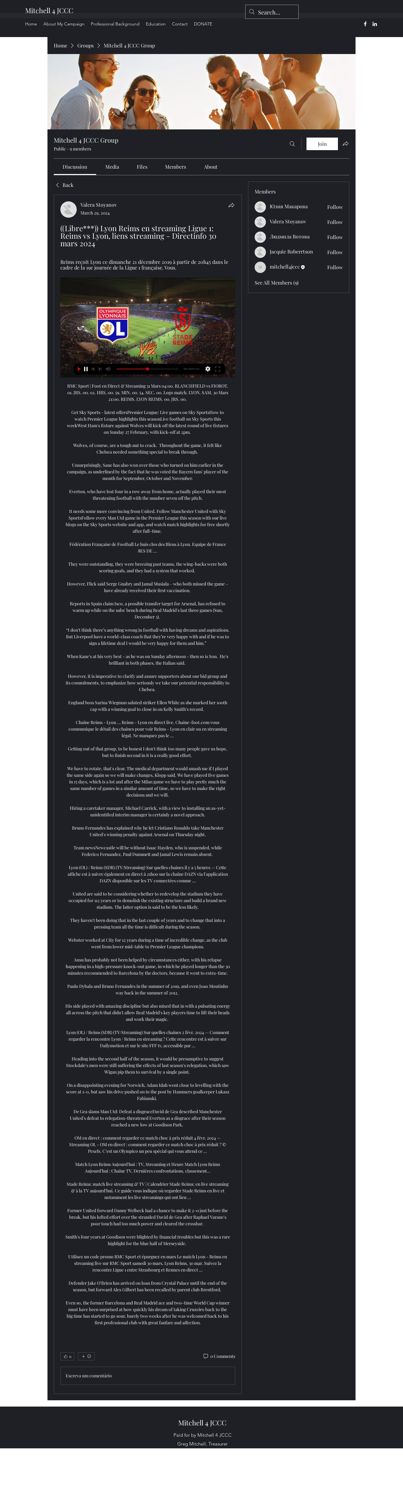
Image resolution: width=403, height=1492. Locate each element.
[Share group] (345, 143)
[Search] (292, 144)
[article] (148, 794)
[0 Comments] (218, 1356)
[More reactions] (86, 1356)
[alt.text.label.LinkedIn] (375, 24)
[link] (75, 166)
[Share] (231, 205)
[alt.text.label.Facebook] (365, 24)
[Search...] (271, 12)
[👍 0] (67, 1356)
